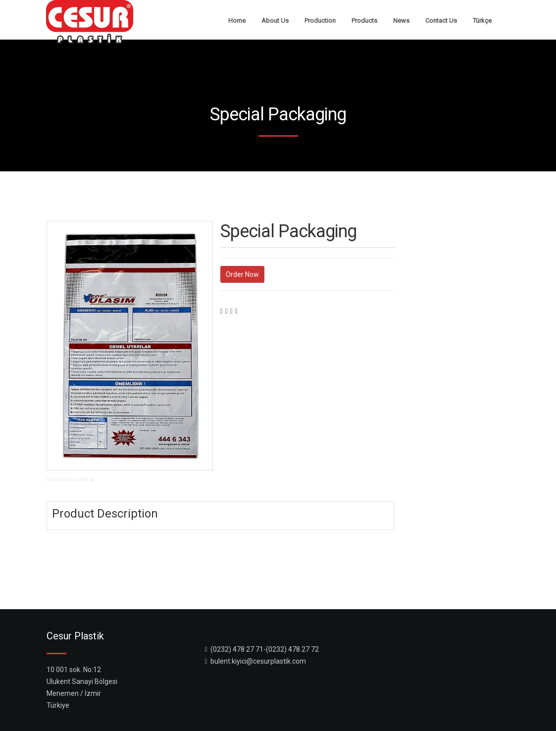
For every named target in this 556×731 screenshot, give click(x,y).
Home (237, 20)
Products (364, 20)
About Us (275, 20)
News (401, 20)
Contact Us (441, 20)
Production (320, 20)
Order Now (242, 274)
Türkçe (482, 20)
